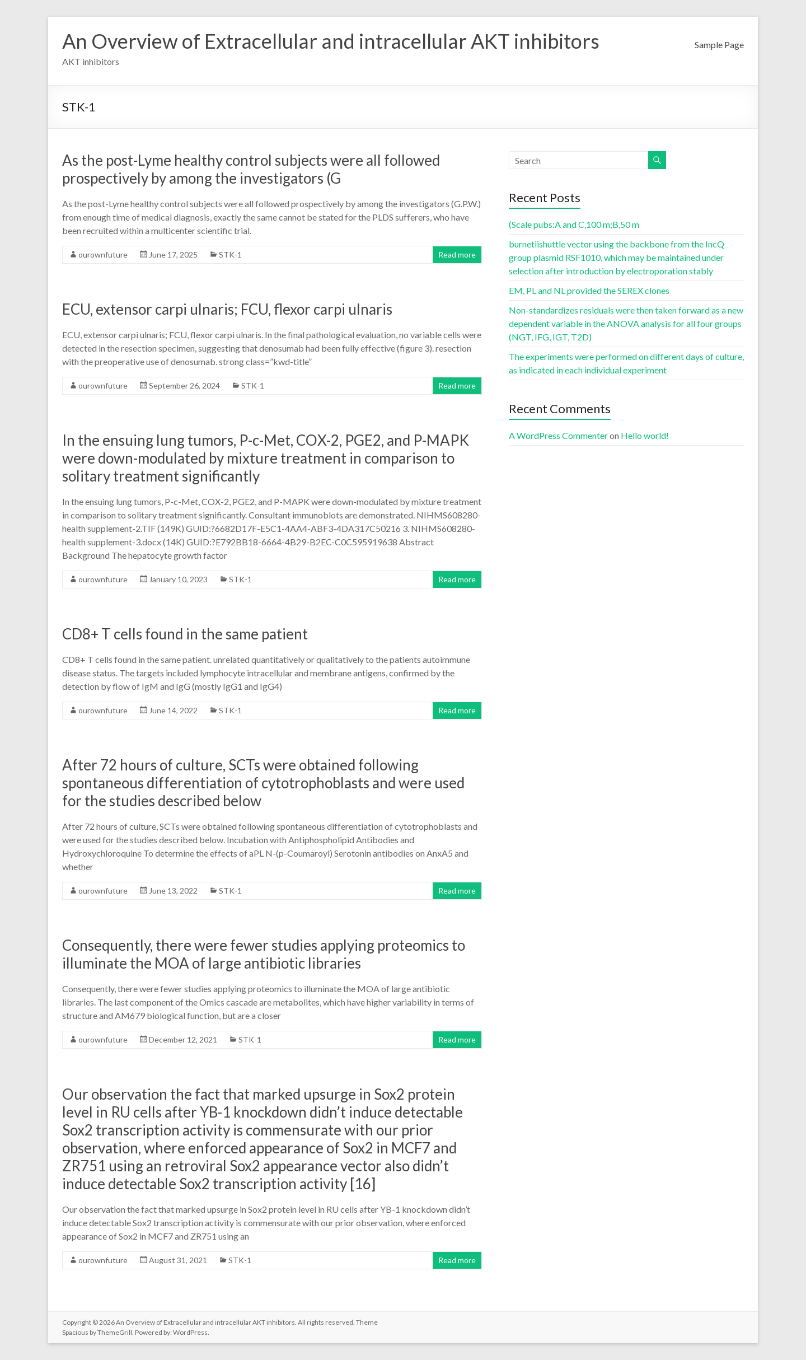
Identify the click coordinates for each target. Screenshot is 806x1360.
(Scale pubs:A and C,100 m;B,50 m (574, 224)
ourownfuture (103, 254)
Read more (457, 254)
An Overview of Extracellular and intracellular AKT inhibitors (330, 41)
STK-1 (230, 254)
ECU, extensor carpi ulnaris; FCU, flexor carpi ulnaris (227, 309)
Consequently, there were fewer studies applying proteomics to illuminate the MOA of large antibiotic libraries (263, 954)
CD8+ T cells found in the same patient (185, 634)
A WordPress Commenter (558, 435)
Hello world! (645, 435)
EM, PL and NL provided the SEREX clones (589, 290)
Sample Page (719, 44)
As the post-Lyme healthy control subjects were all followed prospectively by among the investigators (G (251, 169)
